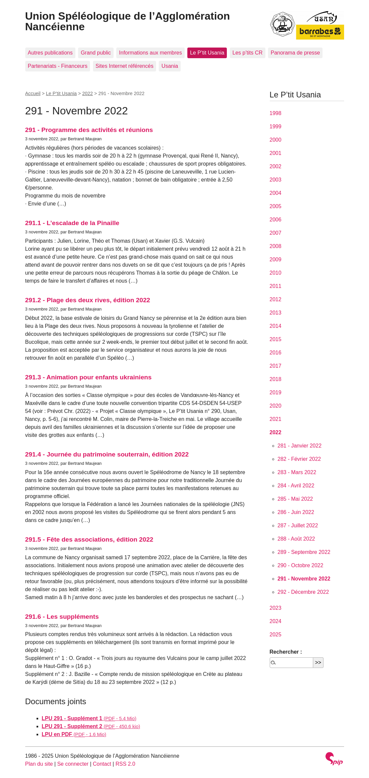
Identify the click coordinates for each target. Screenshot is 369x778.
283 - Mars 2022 (297, 472)
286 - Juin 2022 (296, 512)
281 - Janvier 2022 (300, 446)
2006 (276, 219)
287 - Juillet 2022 (298, 525)
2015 (276, 339)
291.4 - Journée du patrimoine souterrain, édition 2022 (107, 454)
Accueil (33, 93)
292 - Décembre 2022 (303, 592)
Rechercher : (286, 652)
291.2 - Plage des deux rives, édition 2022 (87, 300)
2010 (276, 273)
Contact (102, 764)
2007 (276, 233)
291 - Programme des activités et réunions (89, 129)
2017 (276, 366)
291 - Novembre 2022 (304, 579)
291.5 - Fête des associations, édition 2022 (89, 539)
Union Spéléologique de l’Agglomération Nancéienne (127, 21)
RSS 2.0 (126, 764)
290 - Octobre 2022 (300, 565)
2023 (276, 608)
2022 (87, 93)
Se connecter (72, 764)
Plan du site (39, 764)
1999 (276, 126)
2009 (276, 259)
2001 (276, 153)
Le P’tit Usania (207, 53)
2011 (276, 286)
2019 (276, 392)
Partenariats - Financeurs (58, 66)
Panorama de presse (295, 53)
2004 (276, 193)
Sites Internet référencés (124, 66)
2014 (276, 326)
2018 (276, 379)
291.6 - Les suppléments (62, 616)
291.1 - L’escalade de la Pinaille (72, 222)
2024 (276, 621)
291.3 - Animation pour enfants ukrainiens (88, 377)
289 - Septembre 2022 (304, 552)
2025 (276, 634)
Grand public (96, 53)
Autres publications (50, 53)
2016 (276, 352)
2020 (276, 406)
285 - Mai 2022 (295, 499)
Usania (169, 66)
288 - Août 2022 (296, 539)
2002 (276, 166)
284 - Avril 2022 (296, 485)
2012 (276, 299)
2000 (276, 140)
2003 (276, 180)
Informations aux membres (150, 53)
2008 (276, 246)
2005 (276, 206)
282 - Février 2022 (299, 459)
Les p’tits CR (247, 53)
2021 (276, 419)
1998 (276, 113)
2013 (276, 313)
